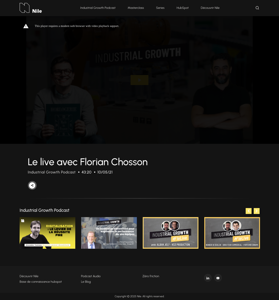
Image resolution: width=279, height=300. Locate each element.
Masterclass (136, 8)
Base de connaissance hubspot (41, 281)
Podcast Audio (91, 276)
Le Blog (86, 281)
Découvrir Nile (210, 8)
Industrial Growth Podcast (97, 8)
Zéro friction (151, 276)
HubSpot (183, 8)
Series (160, 8)
